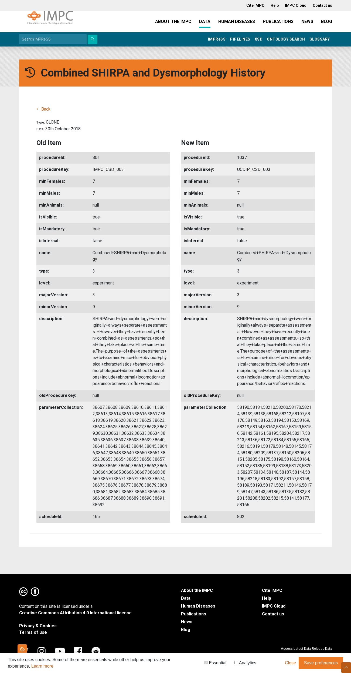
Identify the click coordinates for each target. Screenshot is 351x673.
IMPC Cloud (273, 606)
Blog (326, 21)
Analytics (245, 664)
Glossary (319, 39)
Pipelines (240, 39)
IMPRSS (217, 39)
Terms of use (33, 632)
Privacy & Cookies (38, 625)
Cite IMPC (272, 590)
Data (204, 21)
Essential (215, 664)
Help (266, 598)
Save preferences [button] (321, 664)
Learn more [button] (42, 667)
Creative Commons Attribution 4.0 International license (75, 612)
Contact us (273, 613)
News (307, 21)
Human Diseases (236, 21)
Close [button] (290, 664)
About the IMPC (173, 21)
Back (43, 109)
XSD (259, 39)
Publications (278, 21)
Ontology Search (286, 39)
